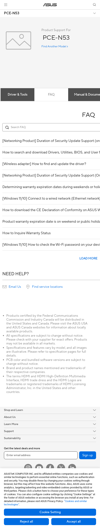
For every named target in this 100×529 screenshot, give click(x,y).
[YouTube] (39, 468)
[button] (5, 4)
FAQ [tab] (51, 95)
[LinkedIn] (72, 468)
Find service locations (47, 287)
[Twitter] (61, 468)
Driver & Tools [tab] (17, 95)
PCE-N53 (11, 13)
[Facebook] (50, 468)
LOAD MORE (88, 258)
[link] (50, 4)
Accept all (74, 522)
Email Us (15, 287)
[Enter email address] (41, 455)
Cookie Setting (50, 512)
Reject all (26, 522)
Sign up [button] (87, 455)
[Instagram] (28, 468)
